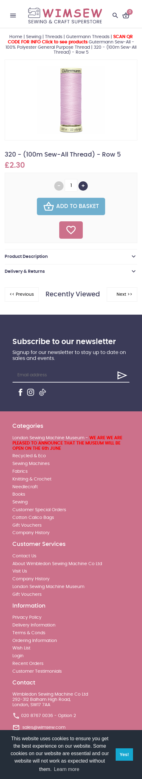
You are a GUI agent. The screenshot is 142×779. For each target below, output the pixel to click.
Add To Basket (71, 206)
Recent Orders (27, 664)
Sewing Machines (31, 464)
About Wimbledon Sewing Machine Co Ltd (57, 564)
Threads (53, 37)
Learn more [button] (66, 769)
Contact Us (24, 556)
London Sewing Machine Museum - (67, 443)
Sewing (33, 37)
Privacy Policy (27, 617)
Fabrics (20, 471)
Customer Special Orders (39, 510)
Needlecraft (25, 487)
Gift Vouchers (27, 525)
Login (18, 656)
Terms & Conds (28, 633)
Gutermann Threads (87, 37)
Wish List (21, 648)
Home (15, 37)
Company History (31, 533)
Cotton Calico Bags (33, 518)
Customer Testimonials (37, 671)
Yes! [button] (124, 754)
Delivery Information (33, 625)
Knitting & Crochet (31, 479)
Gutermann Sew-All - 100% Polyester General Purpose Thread (70, 42)
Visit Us (19, 571)
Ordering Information (34, 641)
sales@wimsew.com (43, 727)
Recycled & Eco (29, 456)
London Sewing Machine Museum (48, 587)
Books (18, 494)
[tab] (71, 256)
